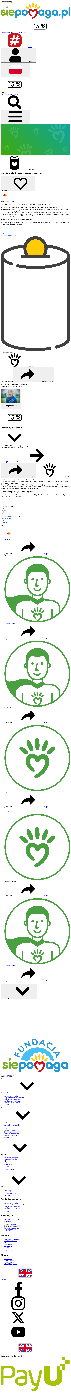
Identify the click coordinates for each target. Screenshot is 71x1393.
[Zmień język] (15, 70)
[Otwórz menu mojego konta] (18, 55)
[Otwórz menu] (15, 117)
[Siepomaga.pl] (35, 18)
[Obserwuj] (18, 183)
